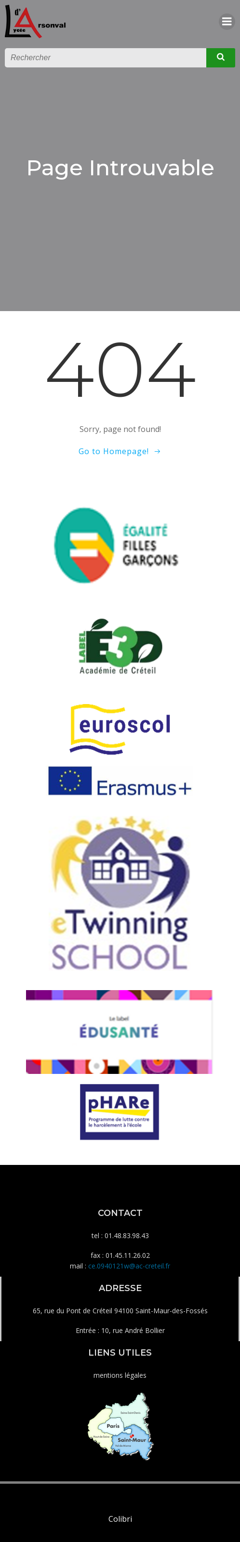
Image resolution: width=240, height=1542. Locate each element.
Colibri (120, 1519)
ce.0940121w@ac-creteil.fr (129, 1265)
